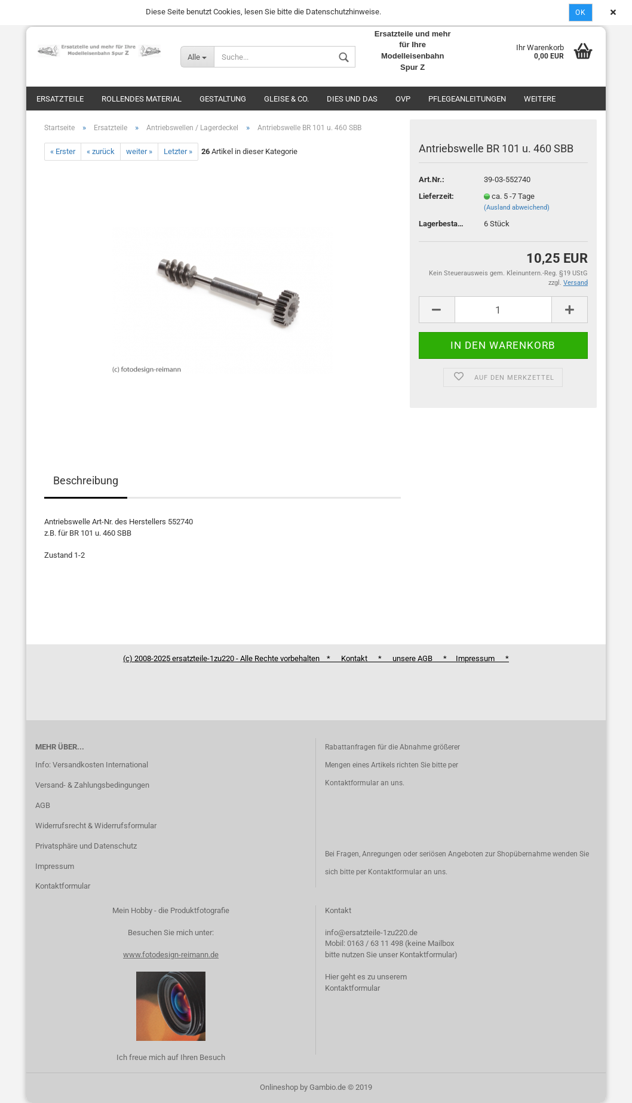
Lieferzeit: (436, 196)
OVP (402, 98)
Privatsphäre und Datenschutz (86, 845)
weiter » (139, 151)
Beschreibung (85, 480)
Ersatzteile (60, 98)
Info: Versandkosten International (91, 764)
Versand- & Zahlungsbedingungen (92, 785)
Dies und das (352, 98)
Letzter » (178, 151)
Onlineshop (279, 1087)
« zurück (101, 151)
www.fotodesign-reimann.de (171, 954)
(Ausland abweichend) (517, 207)
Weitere (540, 98)
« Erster (62, 151)
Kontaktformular (62, 885)
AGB (42, 805)
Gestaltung (223, 98)
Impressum (54, 866)
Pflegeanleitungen (467, 98)
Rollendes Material (142, 98)
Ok (580, 12)
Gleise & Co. (286, 98)
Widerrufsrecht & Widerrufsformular (96, 825)
